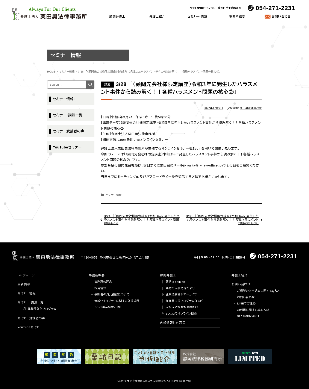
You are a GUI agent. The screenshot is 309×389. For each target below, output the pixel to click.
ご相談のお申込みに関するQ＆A (258, 290)
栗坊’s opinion (175, 281)
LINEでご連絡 (246, 303)
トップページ (26, 275)
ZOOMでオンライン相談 (181, 313)
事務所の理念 (103, 281)
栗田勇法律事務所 (251, 108)
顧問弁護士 (117, 16)
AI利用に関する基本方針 (253, 310)
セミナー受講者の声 (68, 131)
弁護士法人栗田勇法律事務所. (149, 381)
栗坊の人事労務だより (180, 288)
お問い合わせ (281, 16)
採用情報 (100, 288)
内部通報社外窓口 (173, 322)
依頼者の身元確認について (112, 294)
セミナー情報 (114, 195)
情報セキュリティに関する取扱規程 (116, 301)
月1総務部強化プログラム (40, 308)
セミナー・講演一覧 (68, 115)
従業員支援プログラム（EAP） (185, 301)
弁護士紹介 (157, 16)
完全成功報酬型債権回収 (182, 307)
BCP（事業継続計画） (107, 307)
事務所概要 (237, 16)
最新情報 (24, 284)
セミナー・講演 (197, 16)
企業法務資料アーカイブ (181, 294)
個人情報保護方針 (249, 316)
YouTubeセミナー (67, 147)
